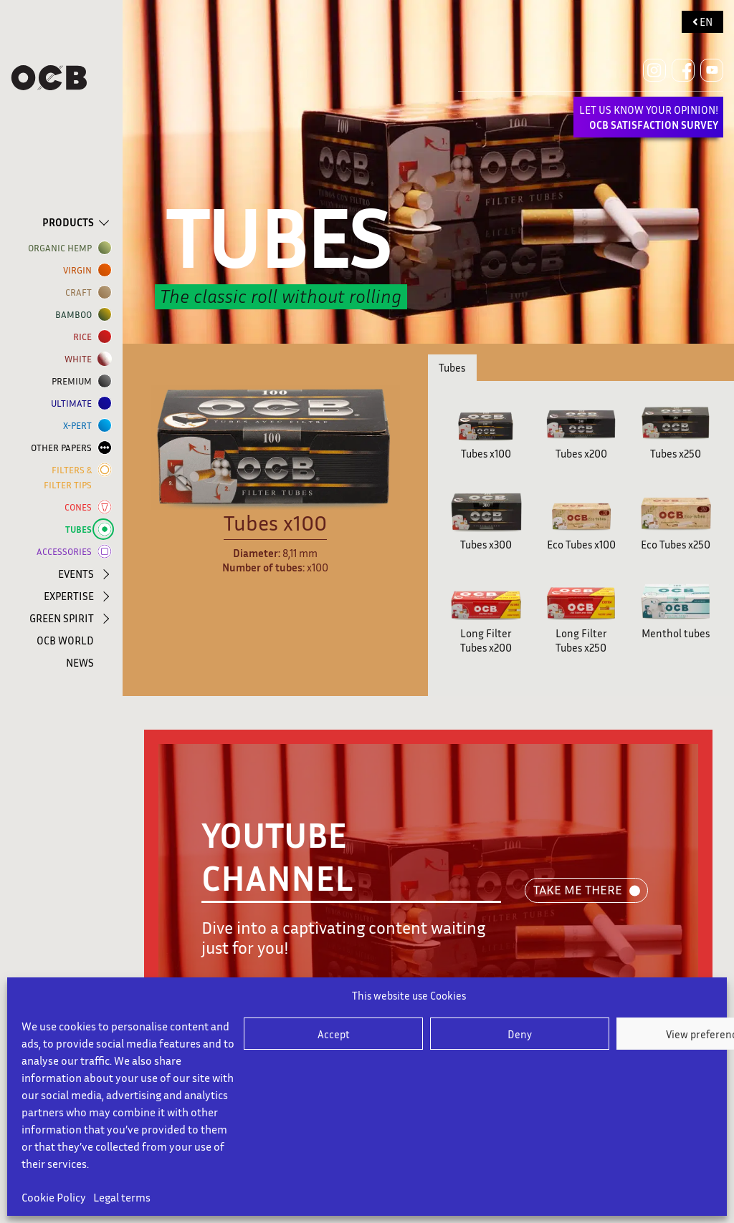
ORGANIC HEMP (62, 248)
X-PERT (80, 425)
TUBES (81, 529)
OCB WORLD (65, 640)
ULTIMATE (74, 403)
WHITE (81, 359)
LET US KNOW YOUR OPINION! (648, 117)
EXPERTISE (69, 595)
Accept (334, 1034)
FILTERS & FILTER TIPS (70, 476)
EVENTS (76, 573)
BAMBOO (76, 314)
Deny (519, 1034)
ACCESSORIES (67, 551)
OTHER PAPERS (64, 447)
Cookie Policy (54, 1197)
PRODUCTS (68, 222)
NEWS (80, 662)
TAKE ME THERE (577, 889)
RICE (85, 336)
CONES (81, 507)
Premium (74, 381)
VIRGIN (80, 270)
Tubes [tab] (452, 367)
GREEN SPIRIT (61, 618)
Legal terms (122, 1197)
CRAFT (81, 292)
